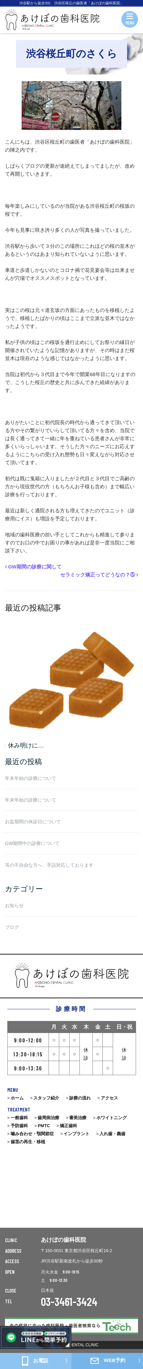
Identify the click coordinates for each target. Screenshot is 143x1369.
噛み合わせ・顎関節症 (32, 1133)
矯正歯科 (68, 1125)
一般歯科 (19, 1117)
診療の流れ (80, 1097)
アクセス (109, 1097)
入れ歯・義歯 (112, 1133)
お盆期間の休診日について (33, 821)
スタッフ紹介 (46, 1097)
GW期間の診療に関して (35, 566)
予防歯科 (19, 1125)
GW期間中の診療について (32, 843)
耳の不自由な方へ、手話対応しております (49, 865)
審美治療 (77, 1117)
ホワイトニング (111, 1117)
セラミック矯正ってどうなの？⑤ (97, 574)
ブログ (12, 927)
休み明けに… (26, 745)
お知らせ (14, 905)
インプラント (76, 1133)
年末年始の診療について (30, 778)
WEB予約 (107, 1360)
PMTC (44, 1125)
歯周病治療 (48, 1117)
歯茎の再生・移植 (28, 1141)
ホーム (17, 1097)
